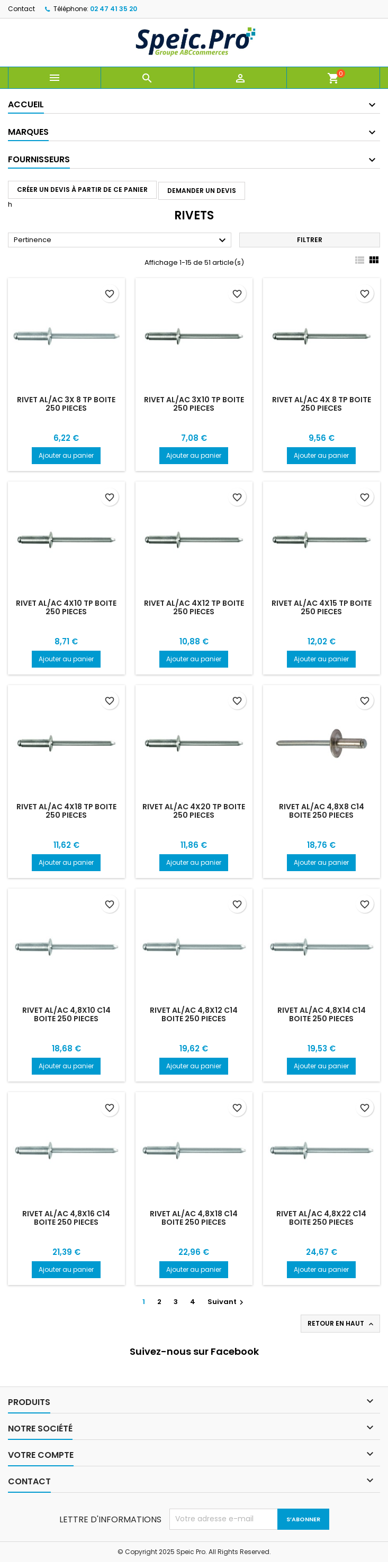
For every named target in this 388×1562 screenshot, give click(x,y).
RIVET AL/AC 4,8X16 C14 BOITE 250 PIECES (66, 1217)
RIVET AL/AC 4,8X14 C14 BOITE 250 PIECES (321, 1014)
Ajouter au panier (66, 455)
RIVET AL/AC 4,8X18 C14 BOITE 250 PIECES (194, 1217)
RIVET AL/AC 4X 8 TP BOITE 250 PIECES (321, 403)
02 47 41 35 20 (113, 8)
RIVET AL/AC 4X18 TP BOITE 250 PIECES (66, 810)
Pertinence (121, 240)
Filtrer (309, 239)
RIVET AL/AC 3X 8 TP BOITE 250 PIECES (66, 403)
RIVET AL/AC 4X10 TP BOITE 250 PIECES (66, 607)
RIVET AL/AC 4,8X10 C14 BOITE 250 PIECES (66, 1014)
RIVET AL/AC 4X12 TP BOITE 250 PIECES (194, 607)
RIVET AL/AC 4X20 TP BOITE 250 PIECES (193, 810)
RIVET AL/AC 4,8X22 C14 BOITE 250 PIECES (321, 1217)
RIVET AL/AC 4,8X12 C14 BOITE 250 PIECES (194, 1014)
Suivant (226, 1302)
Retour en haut (341, 1323)
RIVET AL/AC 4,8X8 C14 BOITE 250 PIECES (321, 810)
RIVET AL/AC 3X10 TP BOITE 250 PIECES (194, 403)
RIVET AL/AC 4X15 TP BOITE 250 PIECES (322, 607)
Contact (21, 8)
